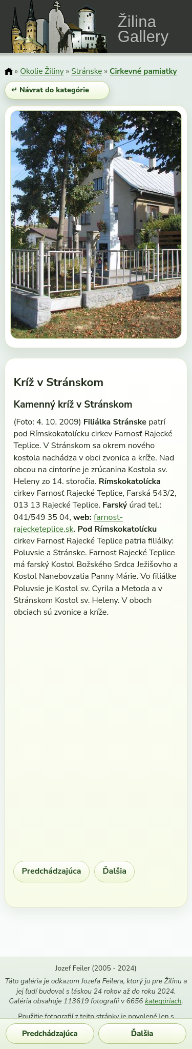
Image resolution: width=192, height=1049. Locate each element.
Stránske (86, 71)
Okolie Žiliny (41, 71)
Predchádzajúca (51, 871)
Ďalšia (114, 871)
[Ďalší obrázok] (156, 226)
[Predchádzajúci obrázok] (36, 226)
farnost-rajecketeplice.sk (68, 523)
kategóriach (163, 1001)
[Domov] (8, 72)
